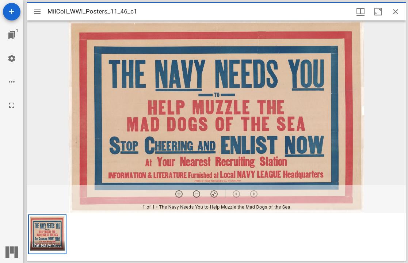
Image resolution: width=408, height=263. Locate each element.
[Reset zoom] (214, 194)
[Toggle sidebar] (37, 11)
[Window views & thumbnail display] (360, 11)
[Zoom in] (179, 194)
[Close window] (395, 11)
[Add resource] (11, 11)
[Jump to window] (11, 35)
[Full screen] (11, 105)
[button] (47, 234)
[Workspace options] (11, 82)
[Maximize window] (378, 11)
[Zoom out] (196, 194)
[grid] (216, 237)
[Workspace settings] (11, 58)
